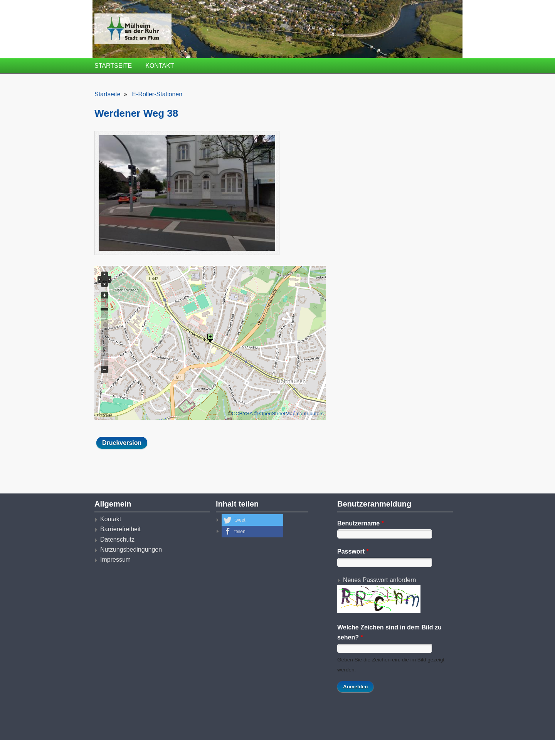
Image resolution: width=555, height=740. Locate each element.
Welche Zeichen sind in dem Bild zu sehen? (389, 632)
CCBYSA (242, 413)
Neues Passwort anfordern (379, 580)
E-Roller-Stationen (157, 94)
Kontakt (159, 65)
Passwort (353, 551)
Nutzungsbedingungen (131, 549)
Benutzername (360, 523)
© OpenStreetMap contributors (289, 413)
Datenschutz (117, 539)
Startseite (113, 65)
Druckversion (121, 443)
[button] (252, 520)
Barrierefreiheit (120, 529)
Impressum (115, 559)
